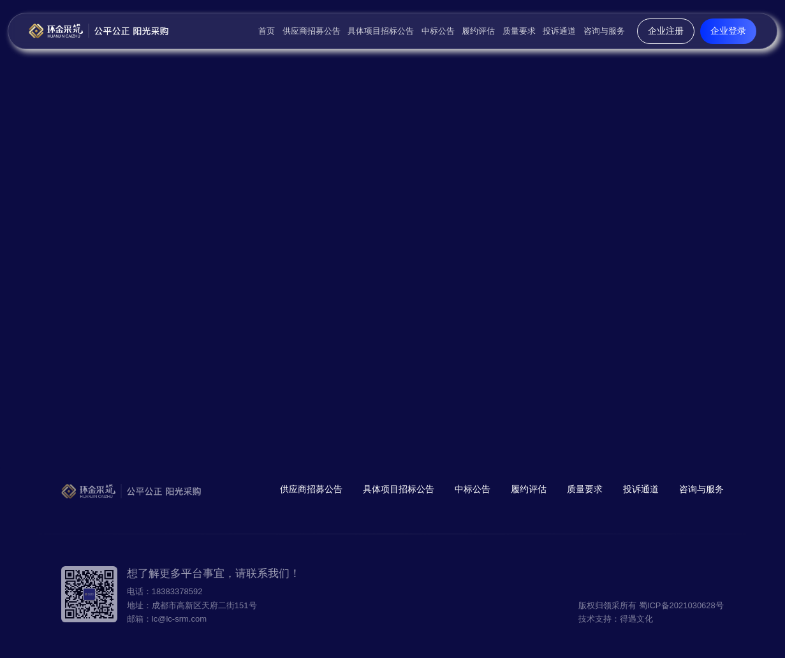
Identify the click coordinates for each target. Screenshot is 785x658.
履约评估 (478, 31)
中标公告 (438, 31)
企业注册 (666, 31)
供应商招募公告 (311, 31)
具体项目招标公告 (381, 31)
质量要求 (519, 31)
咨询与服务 (604, 31)
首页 (266, 31)
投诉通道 (559, 31)
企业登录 (728, 31)
